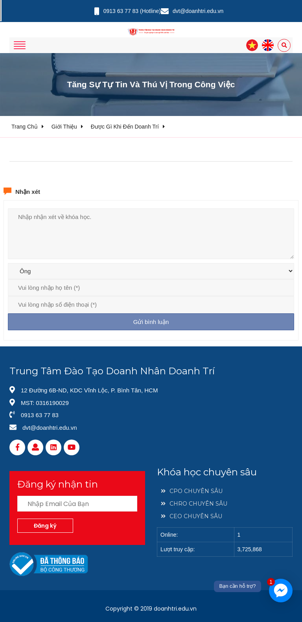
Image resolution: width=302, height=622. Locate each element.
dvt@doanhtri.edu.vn (198, 11)
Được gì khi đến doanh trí (125, 126)
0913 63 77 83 (121, 11)
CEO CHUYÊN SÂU (191, 516)
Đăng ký (45, 526)
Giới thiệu (64, 126)
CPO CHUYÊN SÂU (192, 491)
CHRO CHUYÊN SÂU (194, 503)
